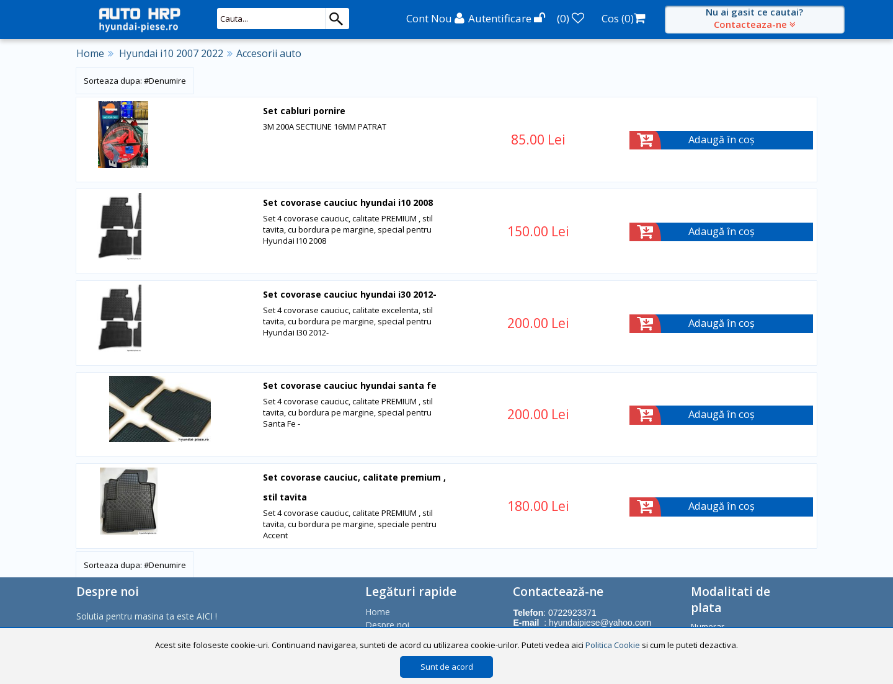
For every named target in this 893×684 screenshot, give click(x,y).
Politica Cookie (612, 645)
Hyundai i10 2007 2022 (171, 53)
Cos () (624, 18)
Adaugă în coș (721, 140)
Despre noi (387, 623)
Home (90, 53)
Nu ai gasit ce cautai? (755, 18)
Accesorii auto (268, 53)
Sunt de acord (446, 666)
